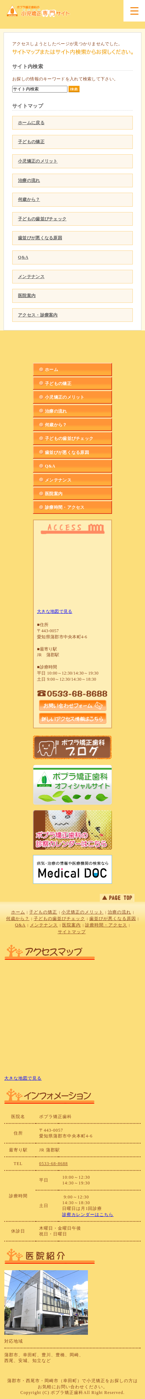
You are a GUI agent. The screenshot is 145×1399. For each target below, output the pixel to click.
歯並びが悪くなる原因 (40, 237)
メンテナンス (31, 276)
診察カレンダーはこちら (87, 1214)
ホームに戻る (31, 122)
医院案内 (27, 295)
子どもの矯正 (31, 141)
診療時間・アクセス (106, 925)
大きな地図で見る (54, 611)
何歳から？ (29, 199)
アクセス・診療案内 (38, 315)
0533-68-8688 (53, 1163)
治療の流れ (29, 180)
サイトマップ (72, 931)
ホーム (18, 912)
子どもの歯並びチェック (42, 218)
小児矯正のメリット (38, 161)
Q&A (23, 257)
